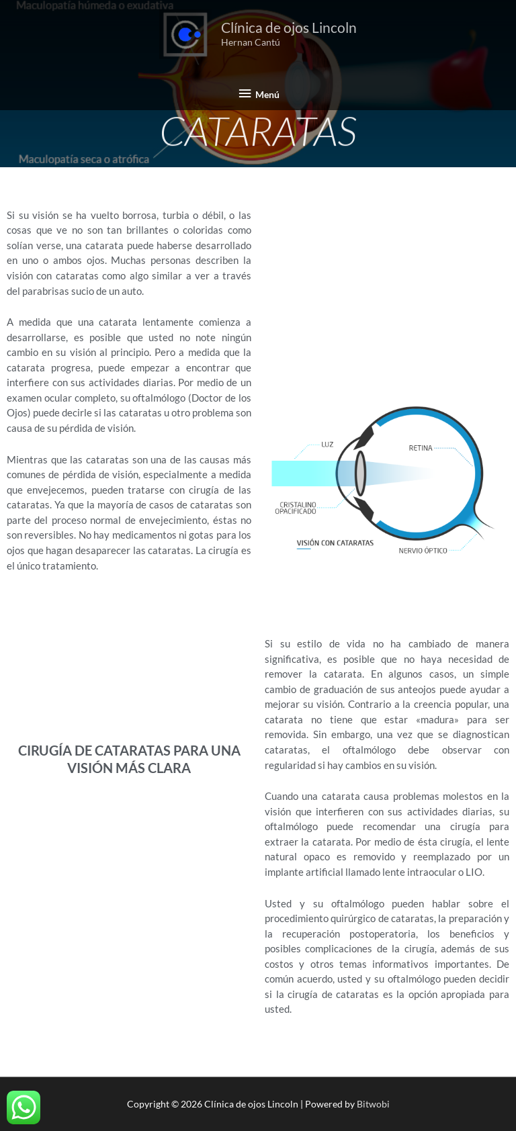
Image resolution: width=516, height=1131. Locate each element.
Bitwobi (373, 1104)
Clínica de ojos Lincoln (289, 27)
